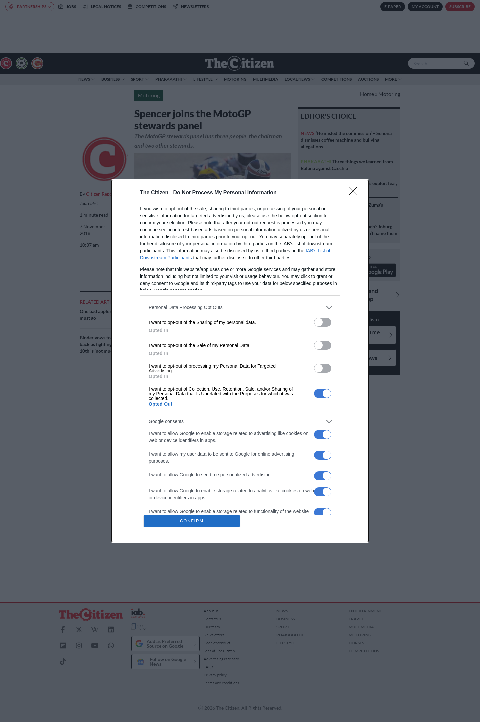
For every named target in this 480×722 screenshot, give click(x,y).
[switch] (322, 322)
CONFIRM (191, 521)
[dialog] (240, 361)
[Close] (355, 193)
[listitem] (240, 307)
